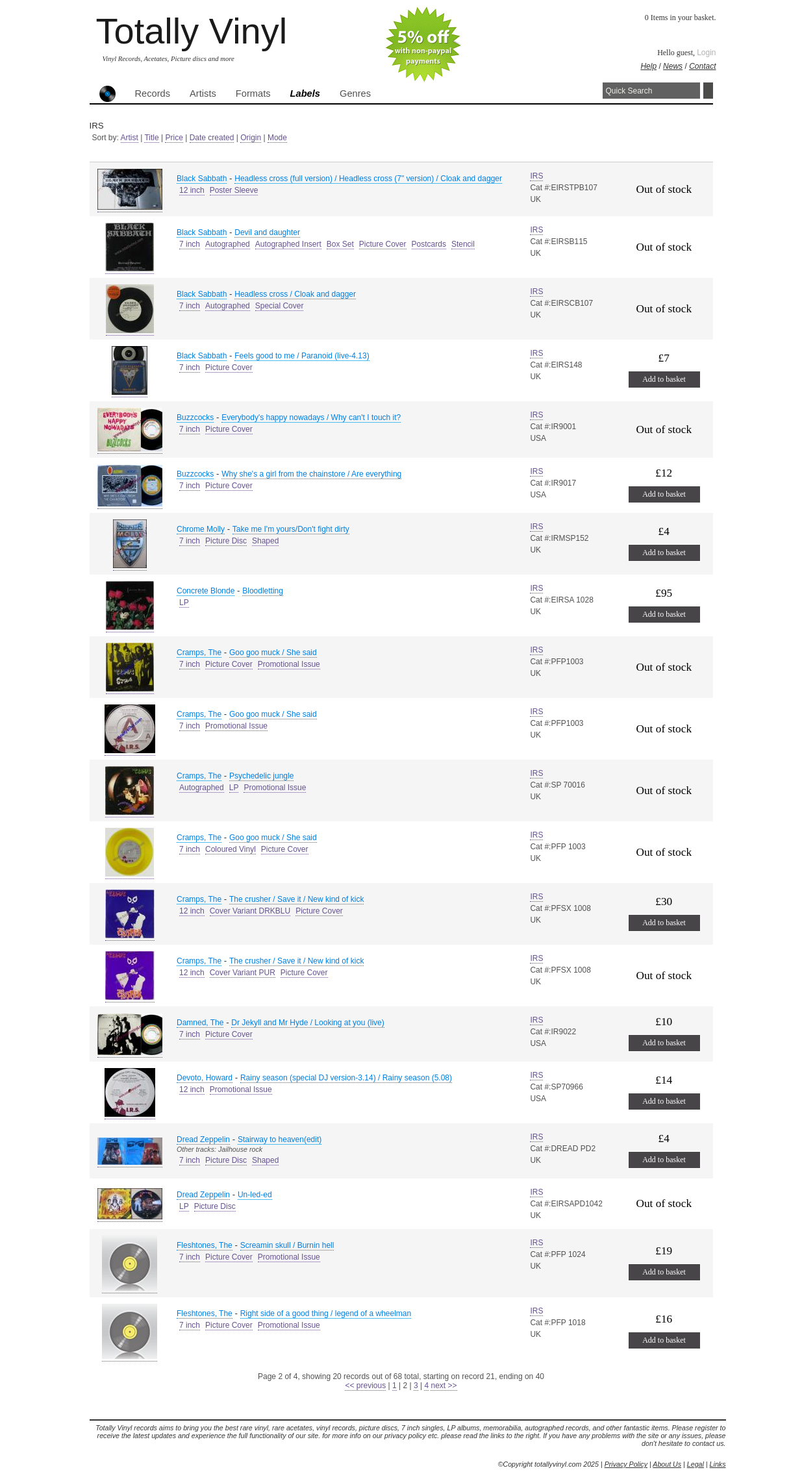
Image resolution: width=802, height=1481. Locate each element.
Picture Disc (226, 540)
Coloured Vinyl (230, 849)
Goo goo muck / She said (273, 652)
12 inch (192, 190)
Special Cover (279, 305)
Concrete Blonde (205, 590)
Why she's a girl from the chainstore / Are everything (311, 474)
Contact (702, 66)
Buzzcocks (195, 417)
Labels (305, 93)
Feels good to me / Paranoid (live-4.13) (301, 355)
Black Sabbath (202, 178)
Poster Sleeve (234, 190)
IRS (536, 175)
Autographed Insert (288, 244)
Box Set (340, 244)
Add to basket (664, 379)
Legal (695, 1464)
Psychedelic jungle (261, 775)
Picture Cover (383, 244)
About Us (667, 1464)
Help (648, 66)
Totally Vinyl (192, 30)
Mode (277, 137)
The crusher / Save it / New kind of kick (296, 899)
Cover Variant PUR (242, 972)
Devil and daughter (267, 232)
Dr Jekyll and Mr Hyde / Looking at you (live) (307, 1022)
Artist (129, 137)
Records (153, 93)
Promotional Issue (289, 664)
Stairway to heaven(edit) (279, 1139)
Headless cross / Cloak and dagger (295, 294)
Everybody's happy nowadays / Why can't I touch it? (311, 417)
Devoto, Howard (204, 1077)
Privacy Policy (626, 1464)
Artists (203, 93)
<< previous (365, 1385)
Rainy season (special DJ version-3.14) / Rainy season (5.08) (346, 1077)
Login (706, 52)
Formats (253, 93)
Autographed (227, 244)
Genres (355, 93)
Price (173, 137)
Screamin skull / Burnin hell (287, 1245)
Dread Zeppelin (203, 1139)
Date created (212, 137)
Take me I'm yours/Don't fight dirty (290, 529)
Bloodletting (262, 590)
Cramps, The (199, 652)
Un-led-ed (255, 1194)
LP (184, 602)
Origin (250, 137)
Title (151, 137)
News (673, 66)
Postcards (429, 244)
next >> (444, 1385)
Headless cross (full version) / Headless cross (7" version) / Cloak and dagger (368, 178)
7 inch (189, 244)
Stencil (463, 244)
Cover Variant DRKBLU (250, 910)
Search (708, 90)
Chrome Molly (201, 529)
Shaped (265, 540)
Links (718, 1464)
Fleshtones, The (204, 1245)
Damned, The (200, 1022)
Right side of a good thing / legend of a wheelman (326, 1313)
